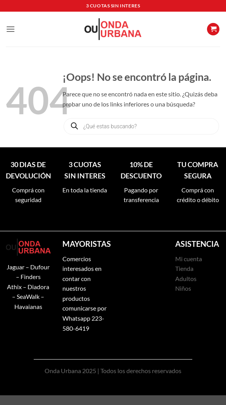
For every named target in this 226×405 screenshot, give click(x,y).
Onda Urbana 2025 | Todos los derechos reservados (113, 370)
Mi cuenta (188, 258)
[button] (10, 28)
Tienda (184, 268)
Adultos (186, 278)
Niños (183, 288)
